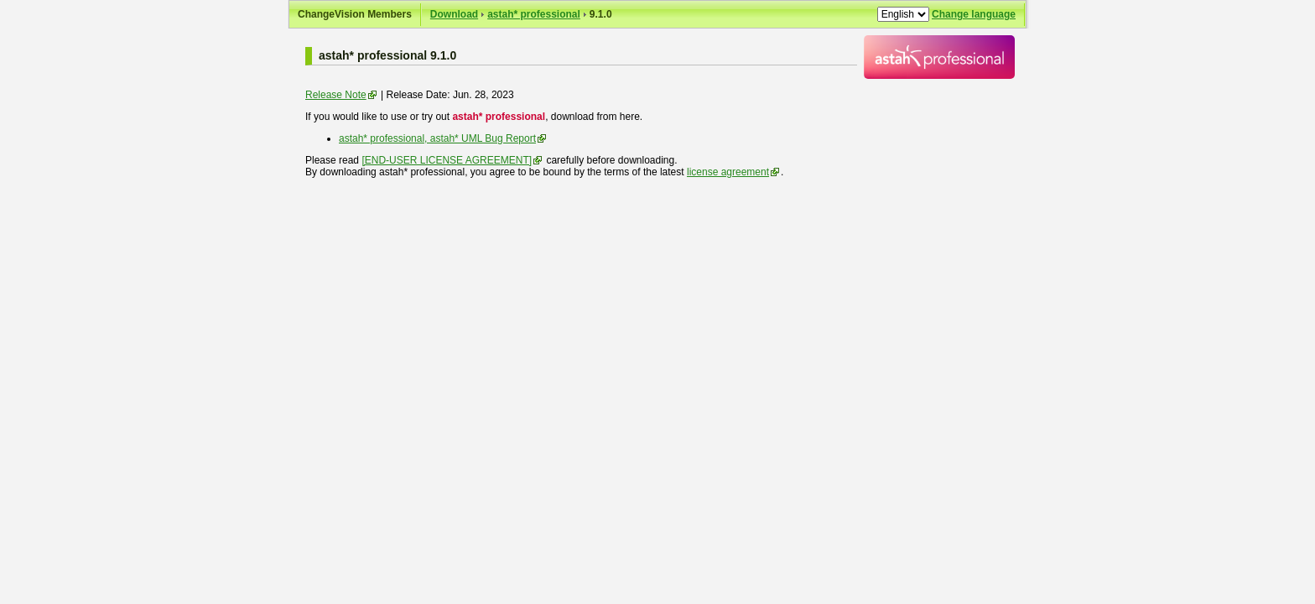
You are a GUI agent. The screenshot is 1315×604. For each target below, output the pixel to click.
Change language (974, 14)
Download (454, 14)
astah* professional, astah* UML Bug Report (437, 138)
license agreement (728, 172)
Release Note (335, 95)
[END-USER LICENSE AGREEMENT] (446, 160)
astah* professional (533, 14)
